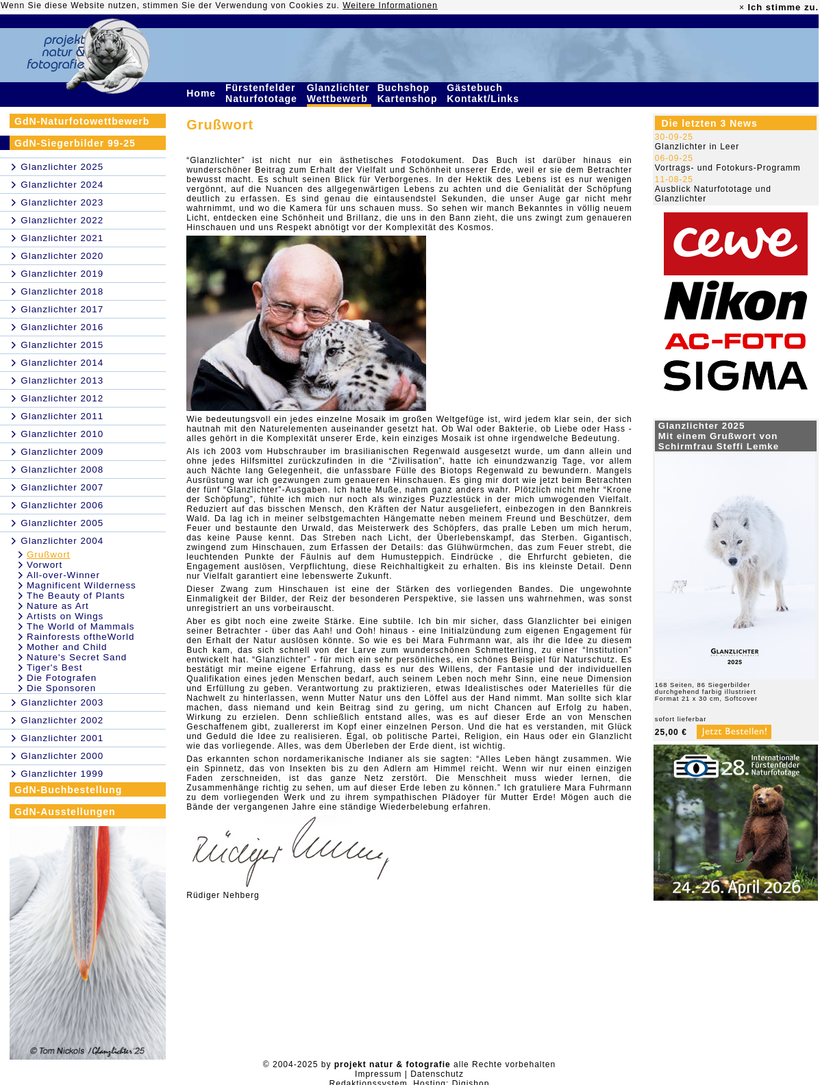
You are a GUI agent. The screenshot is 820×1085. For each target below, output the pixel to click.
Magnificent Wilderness (81, 585)
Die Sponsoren (61, 688)
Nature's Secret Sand (77, 657)
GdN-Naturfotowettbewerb (81, 121)
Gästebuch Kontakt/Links (484, 93)
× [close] (742, 7)
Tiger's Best (54, 667)
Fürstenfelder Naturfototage (263, 93)
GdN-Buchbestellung (68, 789)
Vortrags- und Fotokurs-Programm (728, 168)
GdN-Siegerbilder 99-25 (75, 143)
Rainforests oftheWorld (80, 637)
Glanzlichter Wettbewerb (339, 93)
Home (202, 93)
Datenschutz (437, 1074)
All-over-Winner (63, 575)
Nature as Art (58, 606)
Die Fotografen (62, 678)
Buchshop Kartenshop (409, 93)
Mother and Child (67, 647)
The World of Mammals (81, 626)
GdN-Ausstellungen (65, 811)
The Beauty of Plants (76, 595)
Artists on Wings (65, 616)
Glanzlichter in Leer (697, 146)
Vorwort (44, 565)
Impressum (378, 1074)
